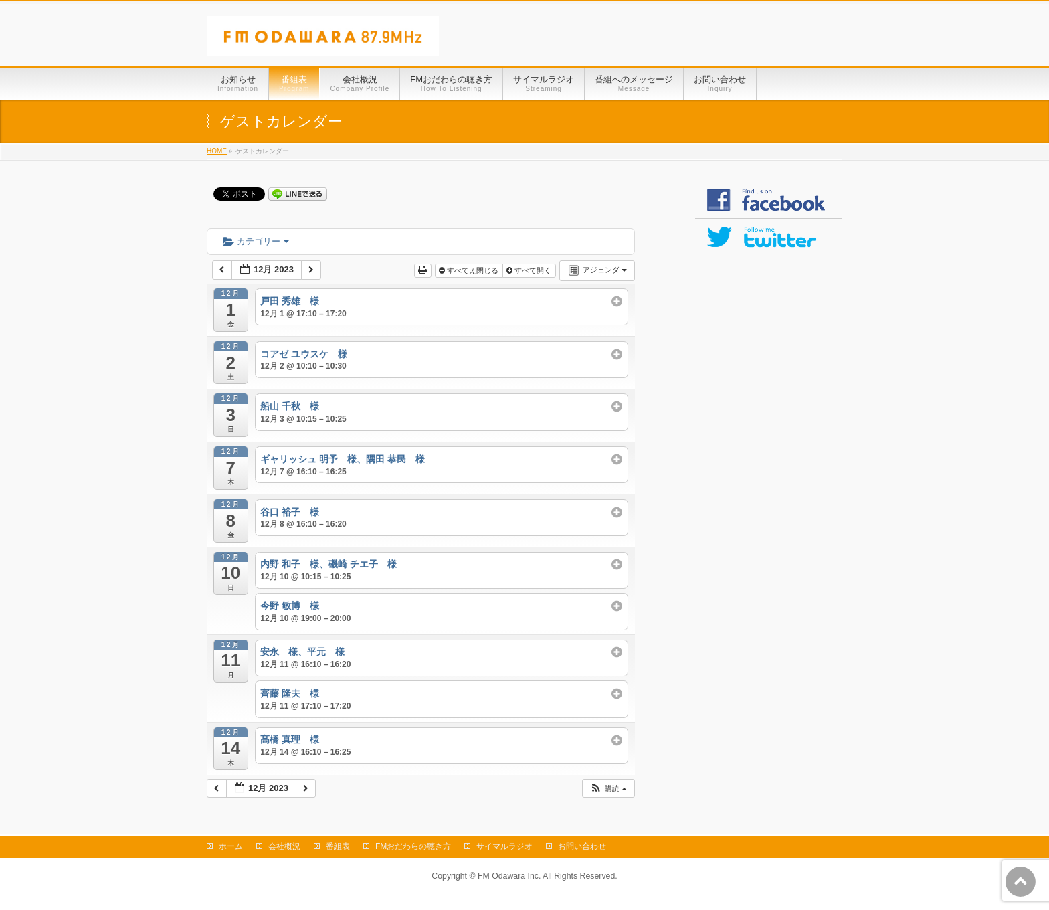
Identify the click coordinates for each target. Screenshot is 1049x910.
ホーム (231, 846)
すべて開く (529, 270)
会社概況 (284, 846)
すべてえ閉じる (469, 270)
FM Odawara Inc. (509, 876)
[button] (608, 789)
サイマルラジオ (504, 846)
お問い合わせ (582, 846)
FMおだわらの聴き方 (413, 846)
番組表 (338, 846)
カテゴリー (256, 241)
